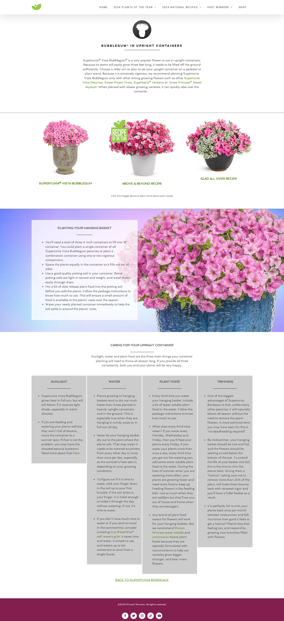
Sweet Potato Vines (118, 82)
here (76, 453)
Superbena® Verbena (149, 82)
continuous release (165, 537)
